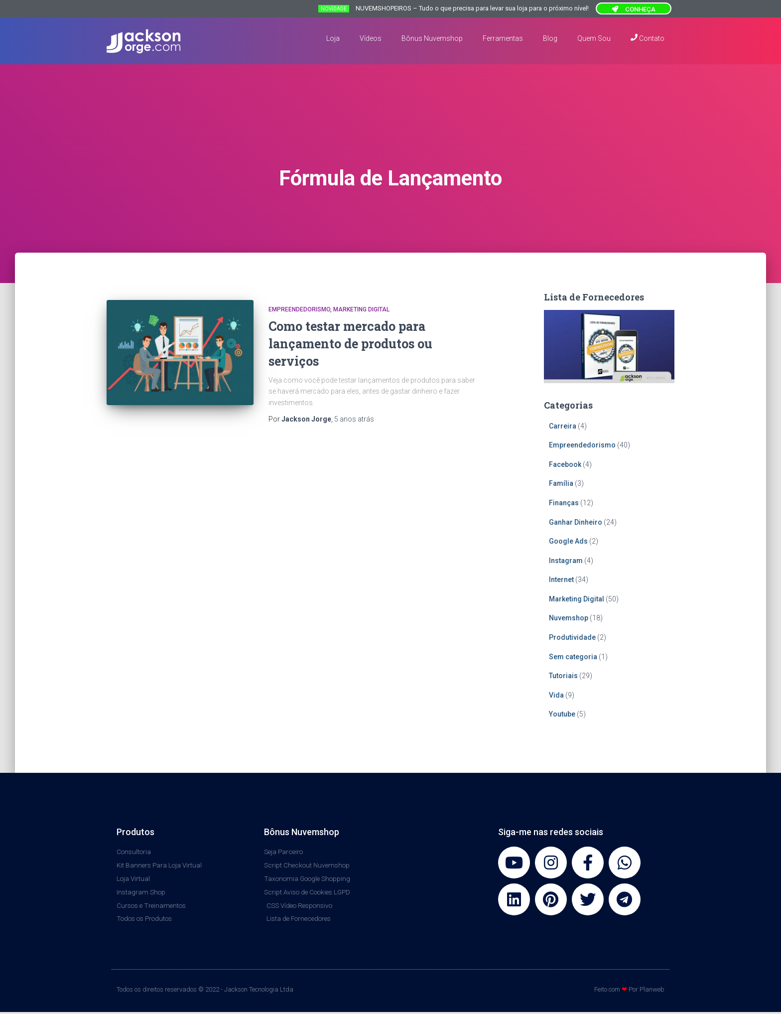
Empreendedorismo (299, 309)
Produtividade (572, 637)
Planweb (652, 992)
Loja (333, 38)
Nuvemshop (568, 618)
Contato (647, 38)
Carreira (562, 426)
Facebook (565, 464)
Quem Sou (594, 38)
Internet (561, 579)
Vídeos (371, 38)
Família (561, 483)
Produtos (135, 832)
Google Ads (568, 541)
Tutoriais (563, 676)
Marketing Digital (361, 309)
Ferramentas (503, 38)
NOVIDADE (334, 8)
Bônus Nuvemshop (432, 38)
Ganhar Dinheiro (575, 522)
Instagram (566, 561)
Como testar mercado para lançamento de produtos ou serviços (350, 343)
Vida (556, 695)
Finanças (564, 503)
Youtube (562, 714)
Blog (550, 38)
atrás (354, 419)
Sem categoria (573, 657)
